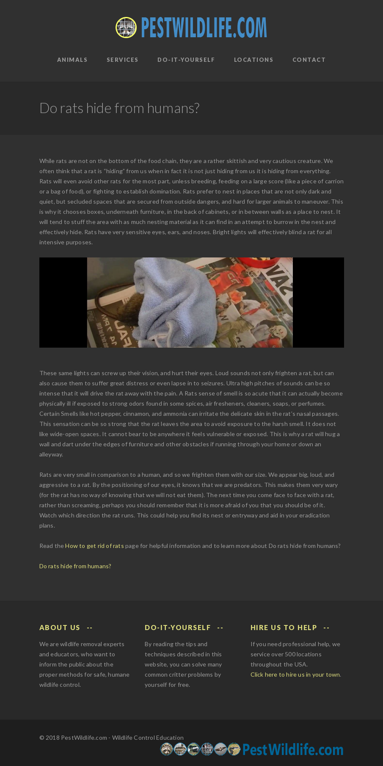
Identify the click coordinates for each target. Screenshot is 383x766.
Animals (72, 59)
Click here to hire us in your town (295, 674)
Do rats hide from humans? (75, 566)
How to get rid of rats (94, 545)
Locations (254, 59)
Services (123, 59)
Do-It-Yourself (186, 59)
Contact (309, 59)
